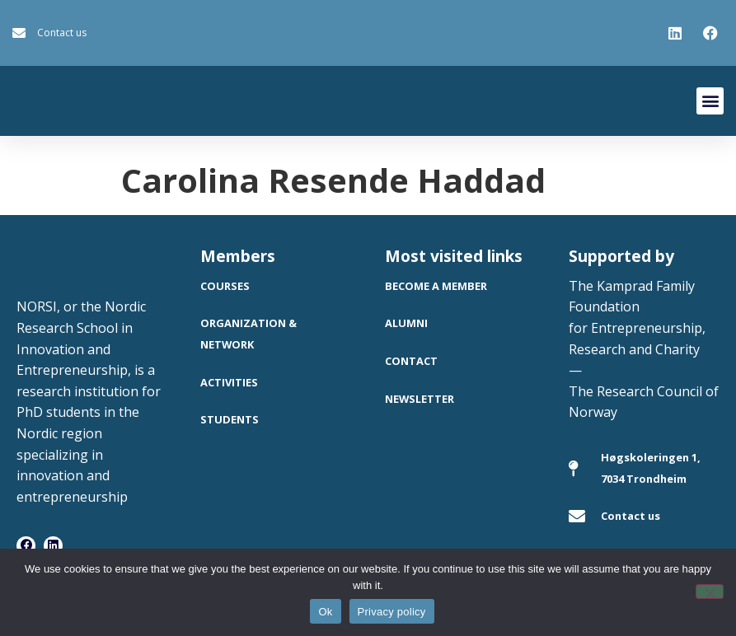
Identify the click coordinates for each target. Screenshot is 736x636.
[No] (710, 591)
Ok (325, 612)
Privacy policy (392, 612)
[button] (710, 101)
